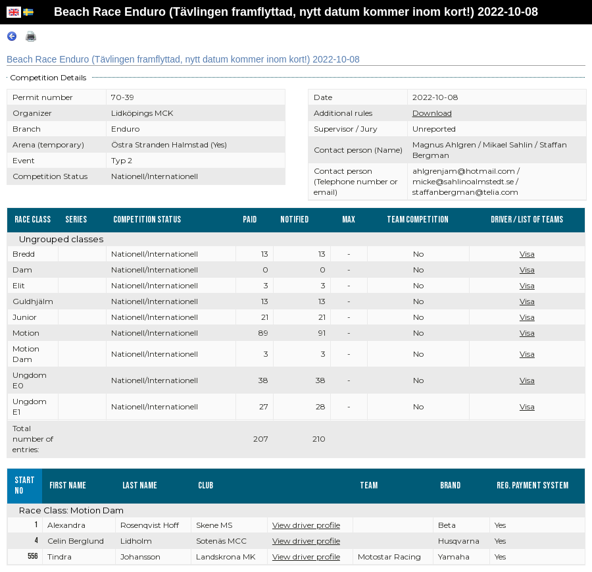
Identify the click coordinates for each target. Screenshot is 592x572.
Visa (527, 254)
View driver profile (306, 525)
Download (432, 113)
